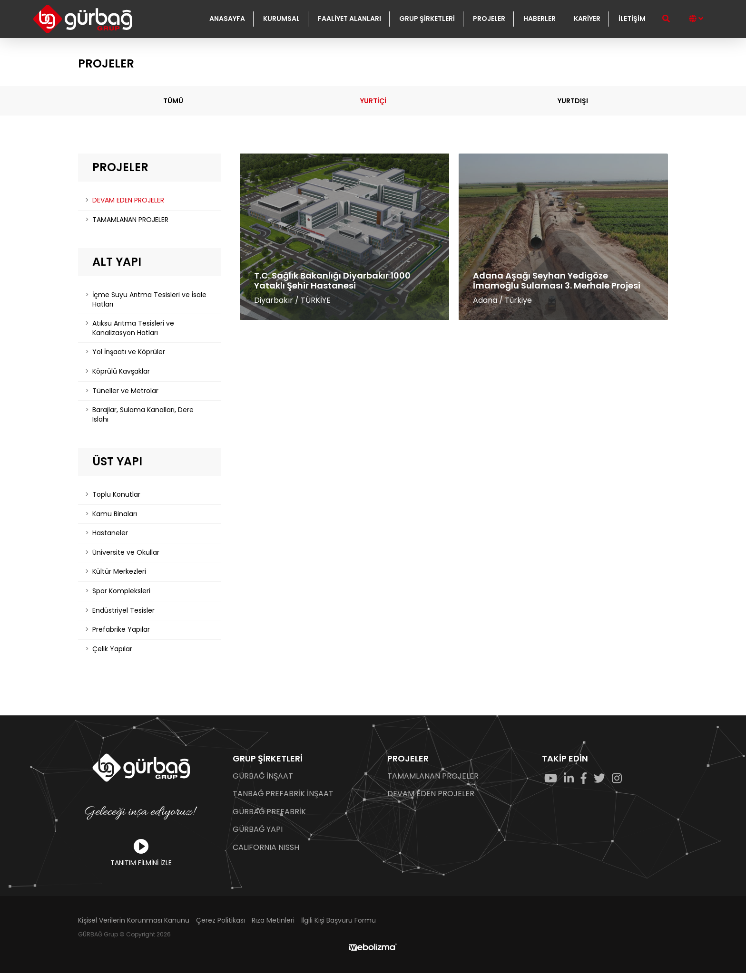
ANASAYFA (227, 18)
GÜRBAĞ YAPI (258, 829)
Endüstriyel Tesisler (123, 610)
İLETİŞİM (632, 18)
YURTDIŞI (573, 101)
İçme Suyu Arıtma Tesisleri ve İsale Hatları (149, 299)
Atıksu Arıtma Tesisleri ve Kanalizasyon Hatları (133, 327)
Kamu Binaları (114, 514)
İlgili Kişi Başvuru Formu (338, 920)
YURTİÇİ (373, 101)
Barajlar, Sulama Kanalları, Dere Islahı (143, 414)
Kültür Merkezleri (119, 571)
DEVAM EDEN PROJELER (128, 200)
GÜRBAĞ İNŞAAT (263, 776)
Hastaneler (110, 533)
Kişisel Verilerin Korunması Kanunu (133, 920)
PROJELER (489, 18)
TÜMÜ (173, 101)
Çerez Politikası (220, 920)
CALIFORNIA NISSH (266, 847)
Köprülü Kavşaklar (121, 371)
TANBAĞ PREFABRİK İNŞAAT (283, 794)
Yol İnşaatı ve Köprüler (128, 351)
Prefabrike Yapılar (121, 629)
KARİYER (587, 18)
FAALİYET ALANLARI (349, 18)
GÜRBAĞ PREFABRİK (269, 812)
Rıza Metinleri (273, 920)
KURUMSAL (281, 18)
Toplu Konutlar (116, 494)
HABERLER (539, 18)
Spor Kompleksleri (121, 591)
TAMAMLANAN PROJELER (130, 219)
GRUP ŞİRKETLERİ (427, 18)
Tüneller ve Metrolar (125, 390)
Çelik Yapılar (112, 649)
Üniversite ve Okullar (125, 552)
